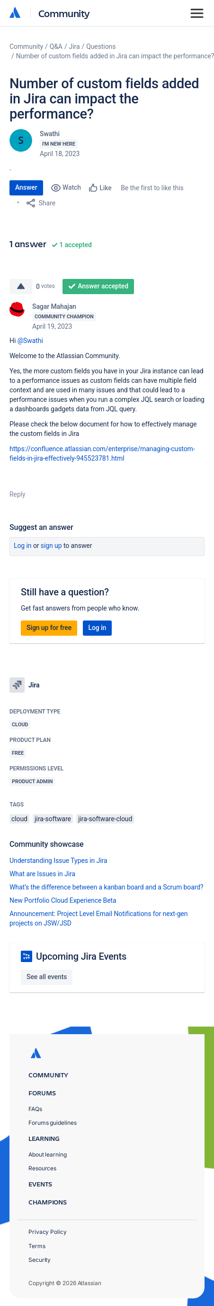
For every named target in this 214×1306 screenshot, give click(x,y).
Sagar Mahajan (54, 306)
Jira (74, 46)
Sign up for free (49, 627)
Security (39, 1259)
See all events (47, 977)
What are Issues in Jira (42, 874)
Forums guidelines (52, 1122)
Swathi (50, 134)
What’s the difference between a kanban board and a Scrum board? (106, 887)
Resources (42, 1168)
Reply (17, 494)
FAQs (35, 1108)
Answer (26, 187)
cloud (19, 819)
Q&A (56, 46)
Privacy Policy (47, 1231)
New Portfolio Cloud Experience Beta (62, 900)
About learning (47, 1154)
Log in (23, 545)
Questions (101, 46)
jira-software (53, 819)
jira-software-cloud (105, 819)
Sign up (51, 545)
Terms (36, 1246)
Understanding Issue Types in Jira (58, 860)
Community (64, 13)
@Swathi (30, 340)
